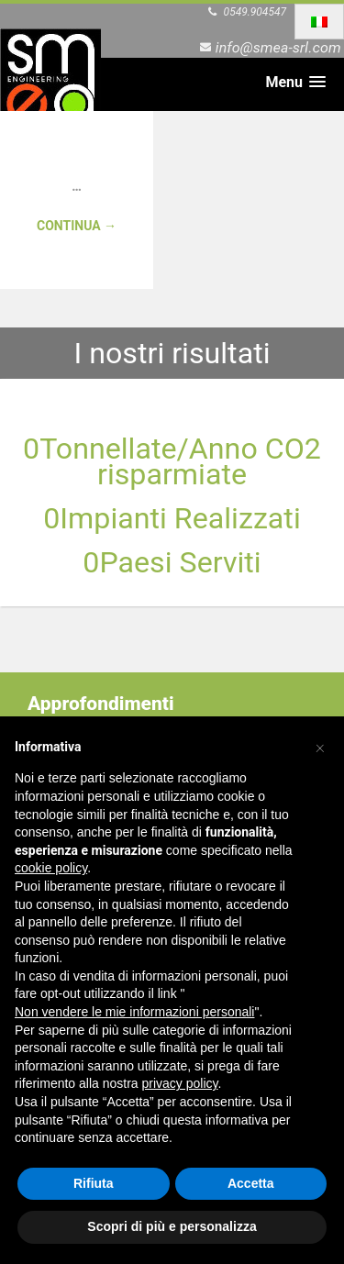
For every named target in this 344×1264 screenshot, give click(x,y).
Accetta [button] (250, 1183)
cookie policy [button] (51, 867)
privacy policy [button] (180, 1083)
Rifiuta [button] (93, 1183)
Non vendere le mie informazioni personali (134, 1011)
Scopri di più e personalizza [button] (171, 1226)
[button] (320, 745)
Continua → (77, 225)
